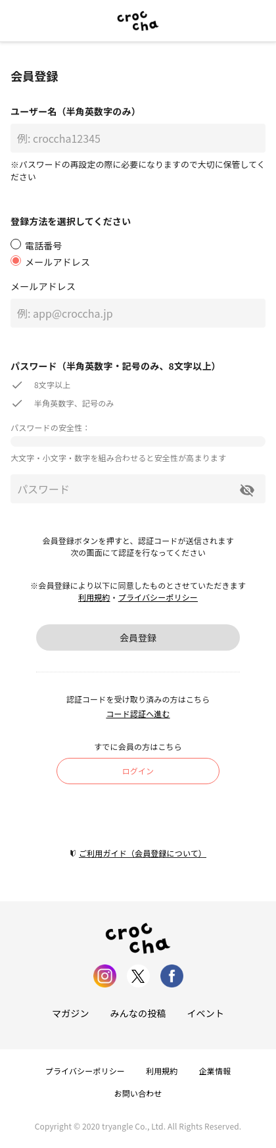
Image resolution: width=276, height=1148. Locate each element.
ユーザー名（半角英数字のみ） (76, 111)
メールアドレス (43, 286)
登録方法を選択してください (71, 221)
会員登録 (138, 637)
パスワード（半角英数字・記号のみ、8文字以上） (116, 365)
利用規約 (94, 597)
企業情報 (215, 1070)
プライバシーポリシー (158, 597)
